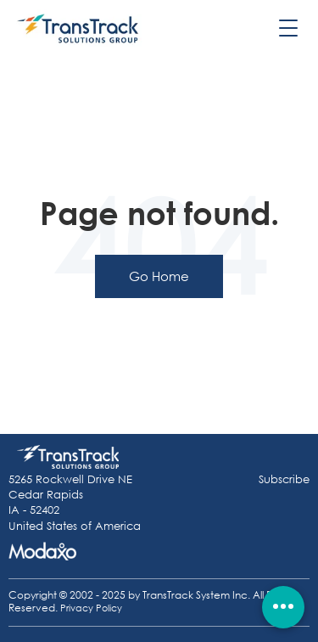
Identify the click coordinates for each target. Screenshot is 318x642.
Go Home (159, 276)
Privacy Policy (91, 608)
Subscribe (284, 480)
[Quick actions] (283, 607)
